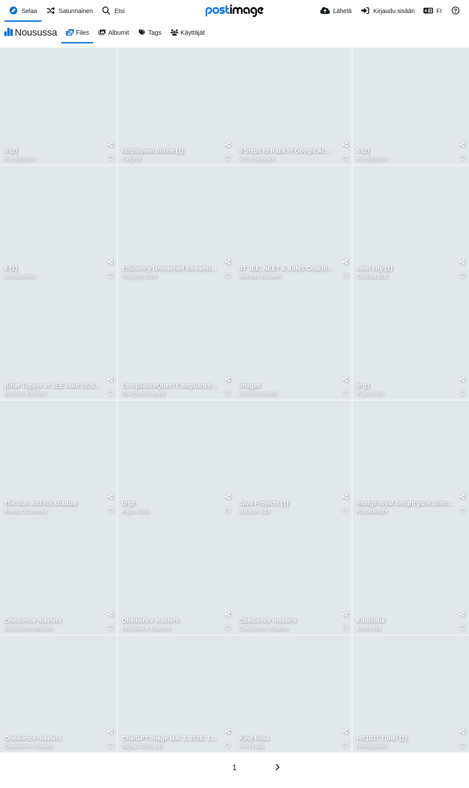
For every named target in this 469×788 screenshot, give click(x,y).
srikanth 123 (254, 511)
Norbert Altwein (258, 393)
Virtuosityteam (257, 158)
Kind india (369, 628)
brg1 (363, 385)
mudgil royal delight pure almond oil (405, 503)
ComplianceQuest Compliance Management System (171, 385)
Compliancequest (143, 393)
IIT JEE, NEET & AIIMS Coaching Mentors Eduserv (288, 268)
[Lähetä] (336, 11)
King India (254, 738)
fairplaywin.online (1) (153, 151)
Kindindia (371, 620)
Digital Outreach (142, 746)
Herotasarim (19, 158)
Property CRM (139, 276)
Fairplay (132, 158)
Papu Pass (370, 393)
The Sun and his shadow (40, 503)
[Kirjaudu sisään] (388, 11)
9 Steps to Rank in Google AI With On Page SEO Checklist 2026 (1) (288, 151)
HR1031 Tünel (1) (382, 738)
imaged (250, 385)
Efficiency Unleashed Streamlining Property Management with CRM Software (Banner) (171, 268)
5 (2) (363, 151)
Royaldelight (372, 511)
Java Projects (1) (264, 503)
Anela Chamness (25, 511)
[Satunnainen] (69, 11)
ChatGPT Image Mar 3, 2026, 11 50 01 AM (171, 738)
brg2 (128, 503)
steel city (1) (375, 268)
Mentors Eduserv (260, 276)
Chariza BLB (372, 276)
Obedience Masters (28, 628)
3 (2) (10, 151)
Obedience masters (33, 620)
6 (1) (10, 268)
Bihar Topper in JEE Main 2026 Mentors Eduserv (53, 385)
